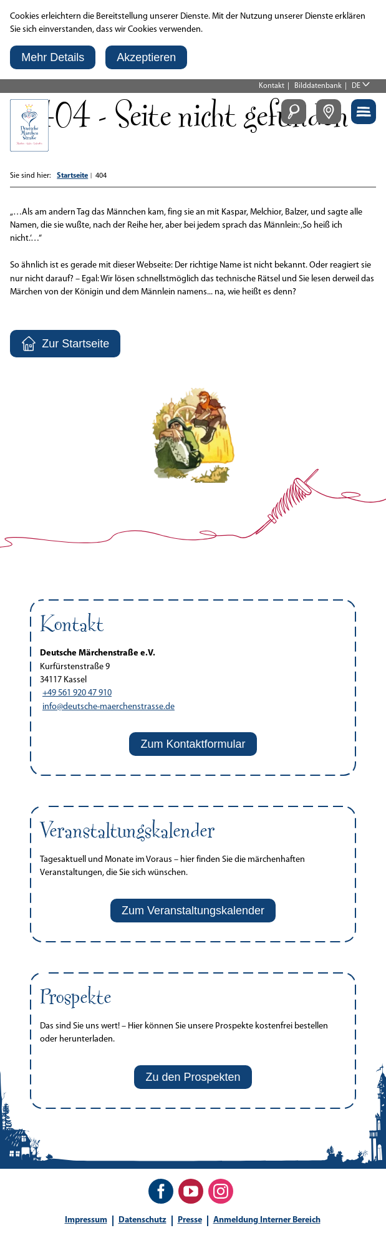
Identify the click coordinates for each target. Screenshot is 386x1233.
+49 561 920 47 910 (77, 693)
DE (356, 86)
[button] (52, 57)
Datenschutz (142, 1220)
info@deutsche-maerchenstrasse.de (108, 707)
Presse (190, 1220)
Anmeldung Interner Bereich (267, 1220)
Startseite (72, 176)
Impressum (86, 1220)
